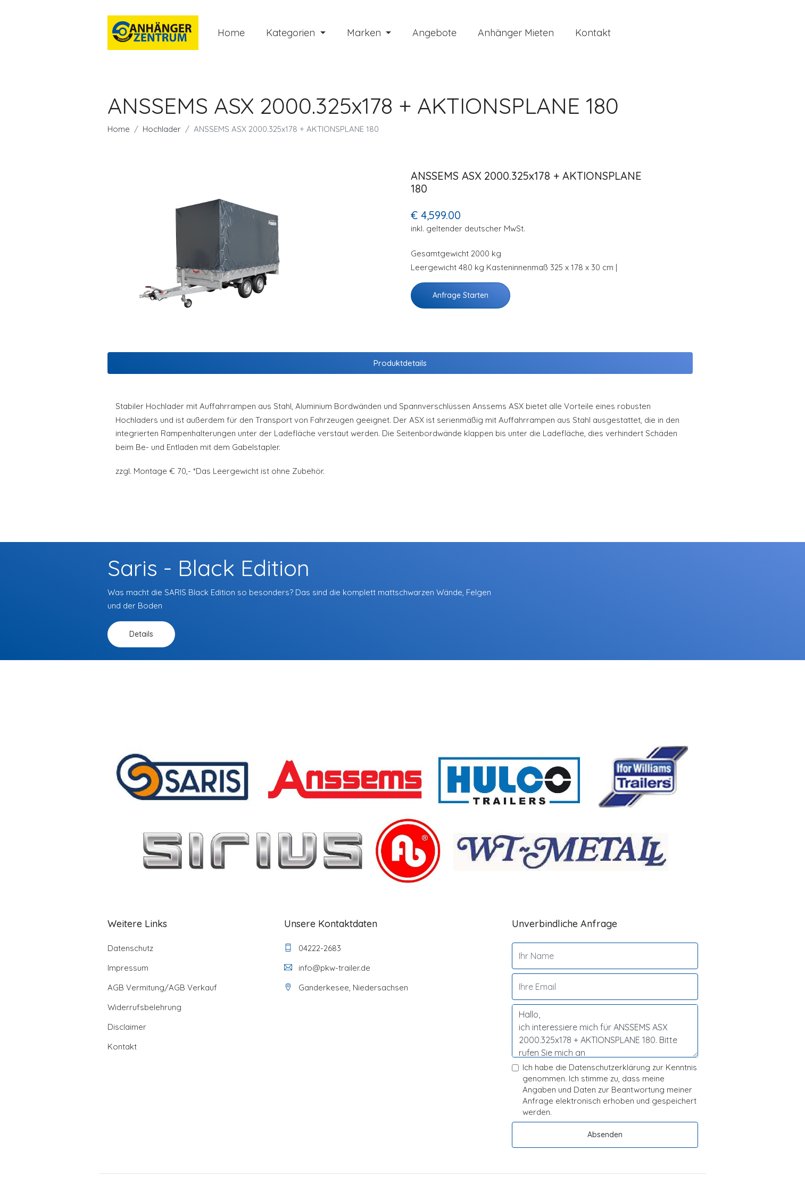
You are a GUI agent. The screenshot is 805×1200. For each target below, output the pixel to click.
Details (141, 634)
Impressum (127, 968)
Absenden (605, 1135)
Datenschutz (130, 949)
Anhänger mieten (516, 33)
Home (231, 33)
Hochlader (162, 129)
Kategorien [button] (292, 33)
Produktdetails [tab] (400, 364)
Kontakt (593, 33)
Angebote (434, 33)
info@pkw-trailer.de (327, 968)
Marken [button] (365, 33)
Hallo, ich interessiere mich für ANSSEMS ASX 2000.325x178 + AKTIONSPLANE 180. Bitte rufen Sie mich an (605, 1031)
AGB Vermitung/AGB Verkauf (162, 988)
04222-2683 (312, 949)
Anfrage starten (460, 296)
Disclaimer (126, 1027)
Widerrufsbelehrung (144, 1008)
